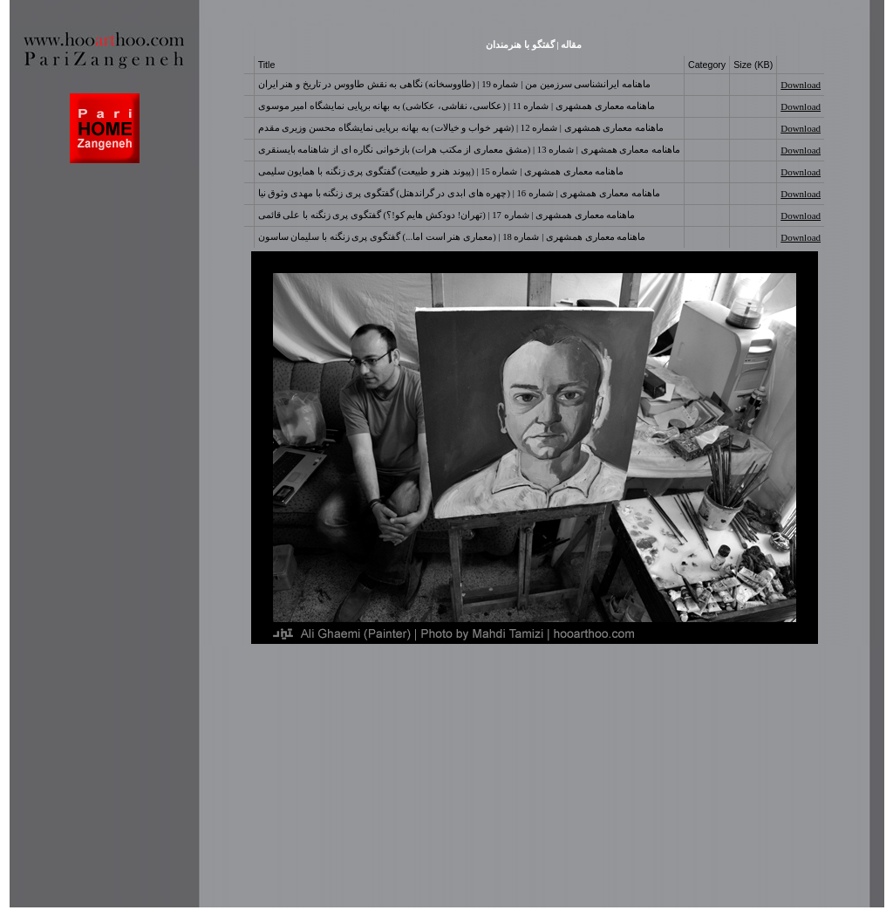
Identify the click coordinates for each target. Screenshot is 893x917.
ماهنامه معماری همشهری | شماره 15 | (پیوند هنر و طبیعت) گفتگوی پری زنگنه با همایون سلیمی (441, 171)
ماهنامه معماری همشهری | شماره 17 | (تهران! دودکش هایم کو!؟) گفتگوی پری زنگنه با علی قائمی (447, 215)
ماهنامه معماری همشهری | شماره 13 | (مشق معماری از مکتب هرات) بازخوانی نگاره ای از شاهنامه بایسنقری (469, 149)
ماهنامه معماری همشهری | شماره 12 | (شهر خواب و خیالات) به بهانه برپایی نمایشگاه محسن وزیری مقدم (461, 128)
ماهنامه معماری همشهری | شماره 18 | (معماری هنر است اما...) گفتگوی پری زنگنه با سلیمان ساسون (452, 237)
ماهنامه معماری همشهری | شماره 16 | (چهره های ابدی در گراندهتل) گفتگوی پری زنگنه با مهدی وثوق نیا (459, 193)
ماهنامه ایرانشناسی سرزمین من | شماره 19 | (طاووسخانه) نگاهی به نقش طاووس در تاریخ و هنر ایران (454, 84)
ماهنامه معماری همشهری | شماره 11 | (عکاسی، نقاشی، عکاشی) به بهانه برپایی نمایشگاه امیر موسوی (457, 106)
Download (801, 84)
